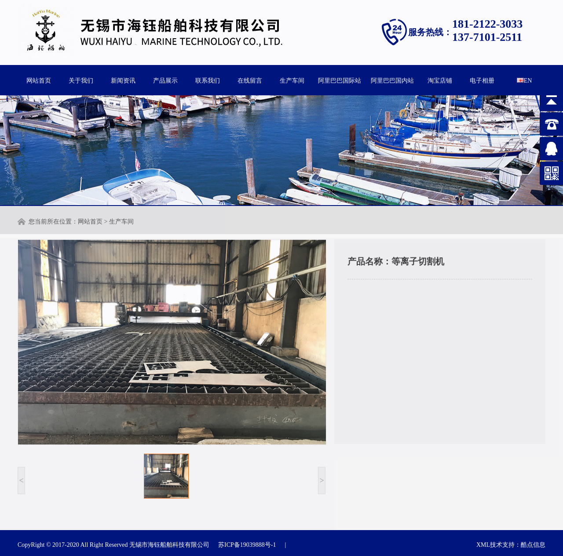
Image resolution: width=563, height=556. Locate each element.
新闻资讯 (123, 79)
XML (483, 545)
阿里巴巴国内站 (392, 79)
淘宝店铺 (440, 79)
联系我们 (207, 79)
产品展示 (165, 79)
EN (524, 79)
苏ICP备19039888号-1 (247, 545)
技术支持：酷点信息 (517, 545)
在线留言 (250, 79)
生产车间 (292, 79)
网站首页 (38, 79)
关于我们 (81, 79)
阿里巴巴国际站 (339, 79)
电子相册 (482, 79)
